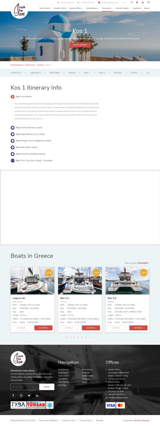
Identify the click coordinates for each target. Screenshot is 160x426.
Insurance (86, 379)
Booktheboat (17, 65)
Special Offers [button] (76, 8)
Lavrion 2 (35, 73)
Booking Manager (141, 420)
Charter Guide (87, 376)
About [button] (146, 8)
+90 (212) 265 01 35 (67, 2)
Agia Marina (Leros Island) (28, 134)
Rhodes (118, 73)
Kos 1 (87, 73)
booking (43, 328)
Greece (40, 65)
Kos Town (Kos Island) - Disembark (32, 160)
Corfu (134, 73)
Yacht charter (63, 376)
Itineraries (30, 65)
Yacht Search (63, 372)
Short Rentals (63, 382)
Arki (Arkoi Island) (24, 147)
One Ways (62, 385)
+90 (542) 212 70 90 (116, 391)
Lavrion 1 (16, 73)
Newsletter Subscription (23, 370)
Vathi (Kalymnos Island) (26, 128)
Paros (72, 73)
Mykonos (55, 73)
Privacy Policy (85, 420)
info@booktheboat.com (109, 2)
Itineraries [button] (107, 8)
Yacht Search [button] (44, 8)
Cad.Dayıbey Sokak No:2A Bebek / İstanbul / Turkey (118, 372)
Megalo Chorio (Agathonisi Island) (31, 141)
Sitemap (99, 420)
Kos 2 (102, 73)
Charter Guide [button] (122, 8)
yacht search (80, 45)
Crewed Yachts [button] (59, 8)
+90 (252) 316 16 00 (87, 2)
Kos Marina (21, 97)
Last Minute (63, 379)
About (84, 382)
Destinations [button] (92, 8)
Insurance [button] (137, 8)
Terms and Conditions (48, 420)
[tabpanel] (32, 300)
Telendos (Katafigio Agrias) (28, 154)
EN (124, 2)
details (21, 328)
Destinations (87, 369)
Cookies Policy (68, 420)
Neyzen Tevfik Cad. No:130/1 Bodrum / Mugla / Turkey (119, 384)
